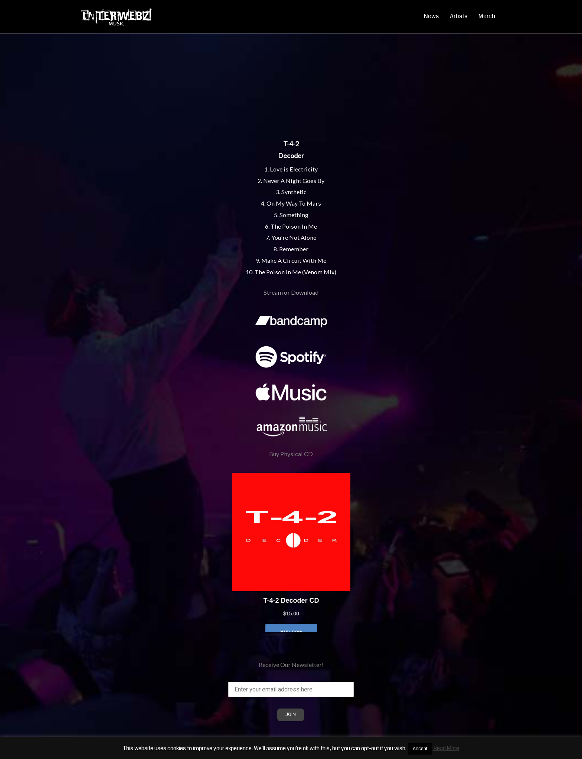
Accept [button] (420, 748)
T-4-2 (291, 144)
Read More (446, 748)
